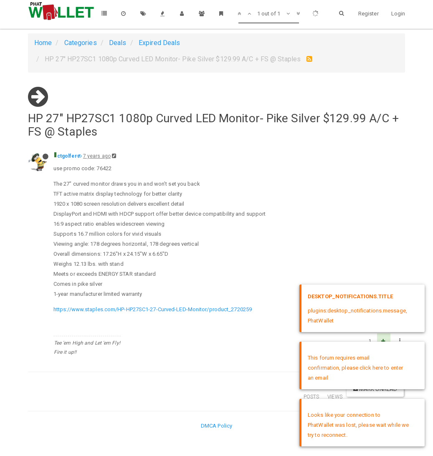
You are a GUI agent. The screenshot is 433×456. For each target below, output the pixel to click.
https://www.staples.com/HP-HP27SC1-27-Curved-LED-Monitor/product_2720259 (152, 309)
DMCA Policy (216, 426)
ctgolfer (67, 156)
